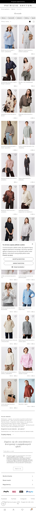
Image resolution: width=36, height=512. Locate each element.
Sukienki (19, 18)
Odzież (13, 9)
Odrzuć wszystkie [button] (18, 263)
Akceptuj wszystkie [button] (19, 259)
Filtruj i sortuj (6, 21)
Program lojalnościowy (18, 1)
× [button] (32, 244)
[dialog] (18, 256)
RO (18, 503)
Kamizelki (11, 18)
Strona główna (5, 9)
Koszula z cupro (23, 404)
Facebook (4, 498)
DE (29, 502)
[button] (3, 504)
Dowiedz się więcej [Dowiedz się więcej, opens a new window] (8, 255)
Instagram (23, 498)
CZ (32, 502)
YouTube (13, 498)
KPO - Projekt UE (22, 502)
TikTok (33, 498)
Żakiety (26, 18)
